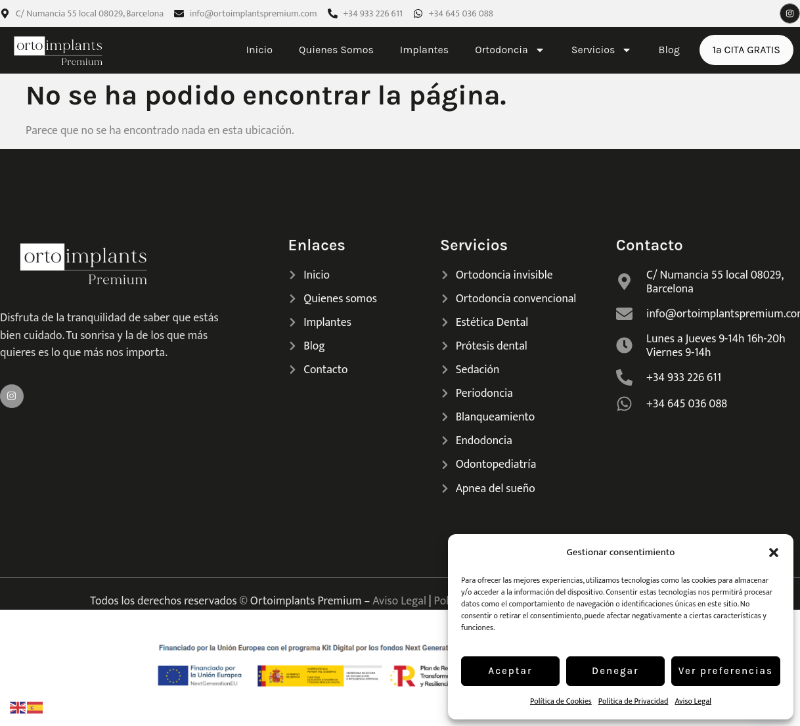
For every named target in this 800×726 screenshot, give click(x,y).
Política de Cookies (561, 701)
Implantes (424, 49)
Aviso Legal (693, 701)
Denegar (615, 671)
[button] (773, 552)
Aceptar (510, 671)
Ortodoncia (510, 50)
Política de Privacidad (633, 701)
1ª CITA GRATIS (746, 49)
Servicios (602, 50)
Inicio (259, 49)
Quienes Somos (336, 49)
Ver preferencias (725, 671)
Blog (668, 49)
